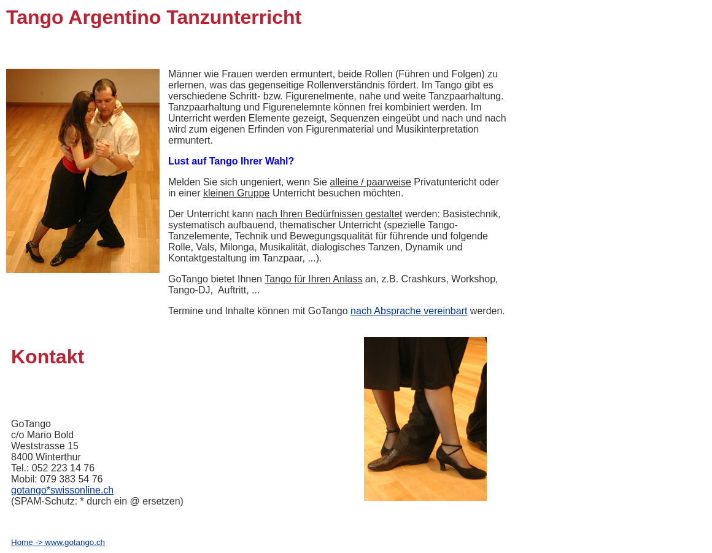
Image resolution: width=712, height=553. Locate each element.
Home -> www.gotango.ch (58, 542)
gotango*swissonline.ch (62, 490)
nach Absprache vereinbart (408, 311)
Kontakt (47, 357)
